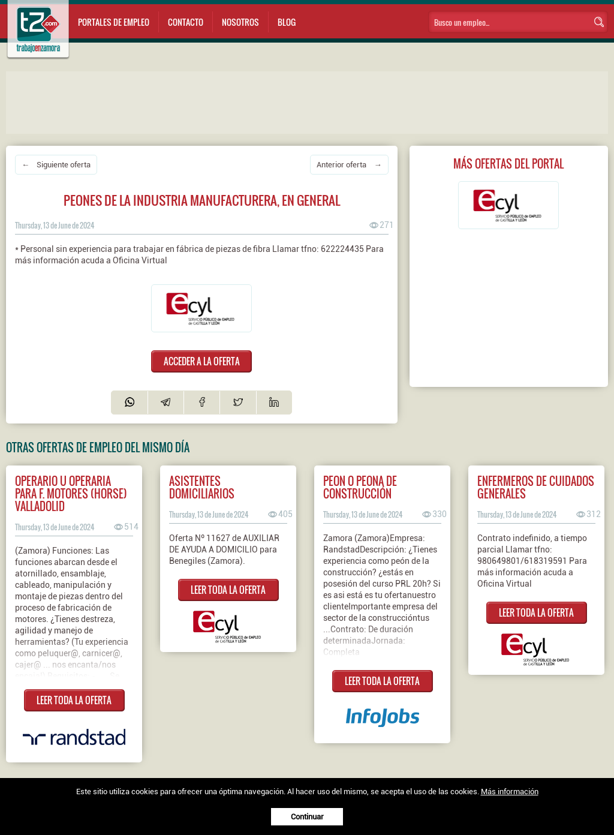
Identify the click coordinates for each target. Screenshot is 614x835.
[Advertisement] (246, 101)
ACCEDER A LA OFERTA (202, 361)
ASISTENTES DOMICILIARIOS (201, 487)
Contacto (185, 21)
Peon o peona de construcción (360, 487)
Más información (509, 791)
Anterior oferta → (349, 164)
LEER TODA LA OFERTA (74, 700)
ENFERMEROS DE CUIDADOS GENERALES (535, 487)
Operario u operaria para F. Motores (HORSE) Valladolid (71, 493)
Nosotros (240, 21)
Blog (287, 21)
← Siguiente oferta (56, 164)
